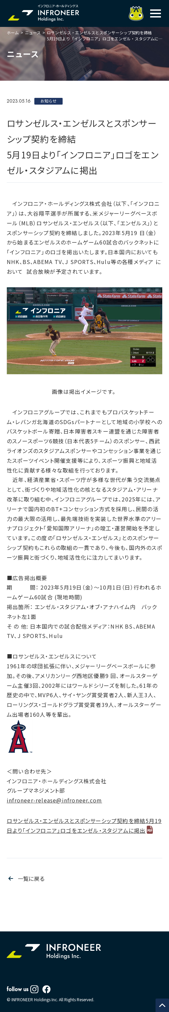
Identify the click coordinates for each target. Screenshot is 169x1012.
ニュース (33, 32)
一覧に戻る (31, 878)
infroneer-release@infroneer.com (54, 800)
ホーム (13, 32)
